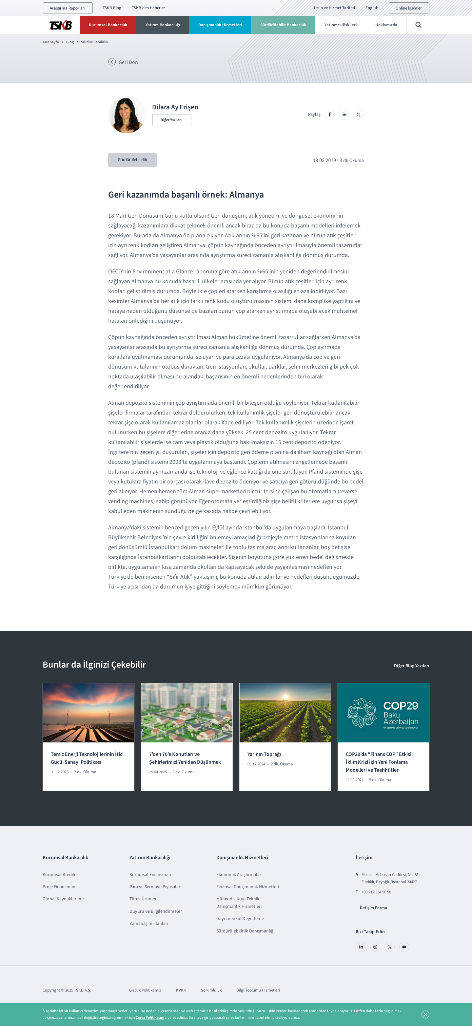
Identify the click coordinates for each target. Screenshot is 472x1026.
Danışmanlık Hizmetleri (220, 25)
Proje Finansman (59, 886)
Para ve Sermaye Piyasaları (155, 886)
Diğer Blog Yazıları (411, 665)
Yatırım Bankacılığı (163, 25)
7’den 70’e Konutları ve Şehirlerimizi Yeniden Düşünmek (185, 757)
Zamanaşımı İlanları (148, 923)
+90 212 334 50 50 (376, 891)
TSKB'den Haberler (148, 8)
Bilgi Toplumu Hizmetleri (258, 990)
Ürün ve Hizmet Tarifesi (334, 8)
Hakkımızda (386, 25)
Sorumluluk (211, 990)
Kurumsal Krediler (60, 873)
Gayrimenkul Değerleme (240, 918)
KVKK (181, 990)
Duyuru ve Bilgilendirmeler (155, 911)
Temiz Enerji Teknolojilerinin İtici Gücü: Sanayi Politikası (87, 757)
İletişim (364, 857)
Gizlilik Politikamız (145, 990)
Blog (70, 42)
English (371, 8)
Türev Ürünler (143, 898)
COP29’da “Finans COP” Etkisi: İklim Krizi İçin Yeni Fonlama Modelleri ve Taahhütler (379, 761)
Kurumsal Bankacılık (108, 25)
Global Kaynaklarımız (63, 898)
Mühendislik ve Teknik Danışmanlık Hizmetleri (239, 902)
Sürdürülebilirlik (94, 42)
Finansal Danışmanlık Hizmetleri (247, 886)
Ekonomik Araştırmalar (238, 873)
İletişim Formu (373, 907)
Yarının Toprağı (264, 753)
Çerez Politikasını (150, 1017)
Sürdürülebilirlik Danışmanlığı (245, 930)
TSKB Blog (112, 8)
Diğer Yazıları (171, 120)
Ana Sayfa (51, 42)
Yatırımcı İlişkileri (340, 25)
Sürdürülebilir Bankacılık (283, 25)
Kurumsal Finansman (150, 873)
